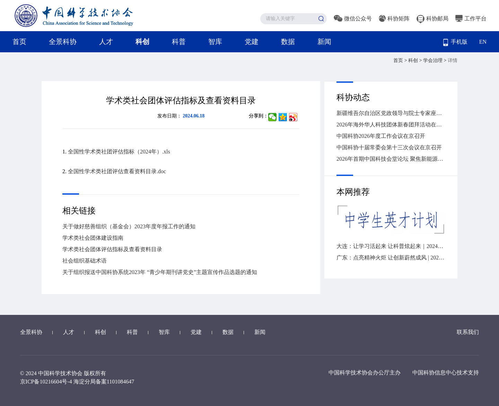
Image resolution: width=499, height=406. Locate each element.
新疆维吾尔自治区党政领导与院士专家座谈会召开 (390, 113)
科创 (142, 41)
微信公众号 (353, 18)
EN (483, 42)
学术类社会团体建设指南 (92, 238)
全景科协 (63, 41)
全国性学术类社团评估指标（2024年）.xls (119, 152)
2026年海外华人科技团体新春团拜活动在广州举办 (390, 124)
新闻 (324, 41)
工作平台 (471, 18)
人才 (106, 41)
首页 (19, 41)
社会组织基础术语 (84, 261)
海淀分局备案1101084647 (103, 382)
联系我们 (468, 332)
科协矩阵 (394, 18)
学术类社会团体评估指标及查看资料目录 (112, 249)
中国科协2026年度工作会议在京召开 (380, 136)
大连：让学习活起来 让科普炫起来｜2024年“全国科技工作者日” (390, 246)
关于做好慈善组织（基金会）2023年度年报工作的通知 (128, 226)
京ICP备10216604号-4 (46, 382)
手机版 (455, 42)
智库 (215, 41)
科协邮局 (432, 18)
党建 (252, 41)
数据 (288, 41)
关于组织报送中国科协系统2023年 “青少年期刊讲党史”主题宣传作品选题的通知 (159, 272)
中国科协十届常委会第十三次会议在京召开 (389, 147)
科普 (179, 41)
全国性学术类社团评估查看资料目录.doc (117, 171)
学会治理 (433, 60)
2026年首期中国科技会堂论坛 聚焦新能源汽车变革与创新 (390, 159)
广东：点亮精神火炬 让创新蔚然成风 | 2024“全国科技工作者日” (390, 258)
